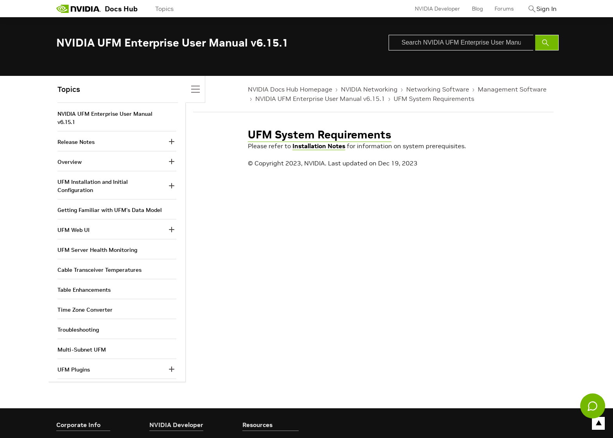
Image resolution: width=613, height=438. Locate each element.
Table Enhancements (84, 289)
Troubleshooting (78, 329)
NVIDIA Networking (369, 89)
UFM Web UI (73, 229)
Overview (69, 161)
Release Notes (76, 141)
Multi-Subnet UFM (81, 349)
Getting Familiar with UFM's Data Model (109, 210)
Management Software (512, 89)
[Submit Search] (547, 42)
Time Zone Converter (85, 309)
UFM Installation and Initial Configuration (92, 186)
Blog (468, 8)
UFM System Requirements (434, 98)
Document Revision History (92, 409)
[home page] (78, 8)
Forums (495, 8)
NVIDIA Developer (429, 8)
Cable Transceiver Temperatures (99, 269)
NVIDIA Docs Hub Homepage (290, 89)
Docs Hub (121, 8)
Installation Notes (318, 146)
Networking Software (437, 89)
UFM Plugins (73, 369)
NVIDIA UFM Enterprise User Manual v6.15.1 (320, 98)
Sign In (542, 8)
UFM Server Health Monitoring (97, 249)
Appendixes (72, 389)
